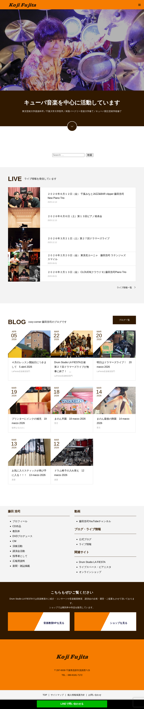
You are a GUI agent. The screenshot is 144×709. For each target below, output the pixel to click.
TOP (45, 695)
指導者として (20, 556)
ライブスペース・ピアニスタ (95, 567)
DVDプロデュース (23, 536)
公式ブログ (85, 539)
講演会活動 (19, 551)
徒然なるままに (18, 428)
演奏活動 (17, 546)
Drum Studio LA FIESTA (92, 562)
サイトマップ (57, 695)
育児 (56, 423)
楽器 (13, 480)
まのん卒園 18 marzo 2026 (70, 418)
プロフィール (20, 521)
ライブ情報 (85, 544)
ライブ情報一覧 (124, 287)
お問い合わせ (94, 695)
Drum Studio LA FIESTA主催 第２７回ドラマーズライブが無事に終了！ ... (71, 367)
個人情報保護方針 (76, 695)
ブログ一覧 (124, 320)
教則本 (16, 531)
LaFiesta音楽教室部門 (21, 371)
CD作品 (17, 526)
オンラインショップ (90, 572)
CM (14, 541)
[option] (72, 50)
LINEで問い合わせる (71, 703)
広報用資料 (19, 561)
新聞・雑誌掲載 (21, 566)
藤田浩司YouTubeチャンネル (95, 521)
